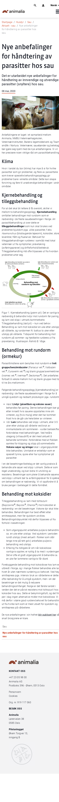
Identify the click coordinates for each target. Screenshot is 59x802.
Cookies (13, 696)
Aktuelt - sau (9, 25)
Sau (29, 22)
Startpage (7, 22)
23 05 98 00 (20, 677)
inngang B (14, 737)
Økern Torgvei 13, (18, 733)
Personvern (15, 692)
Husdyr (20, 22)
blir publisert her (47, 614)
